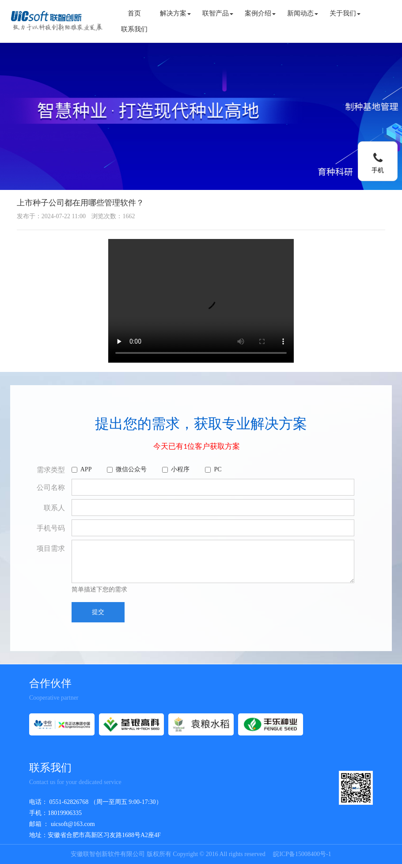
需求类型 (51, 470)
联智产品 (217, 13)
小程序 (176, 469)
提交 (98, 612)
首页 (134, 13)
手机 (378, 170)
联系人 (54, 508)
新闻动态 (302, 13)
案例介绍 (260, 13)
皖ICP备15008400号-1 (302, 854)
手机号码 (51, 528)
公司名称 (51, 487)
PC (213, 469)
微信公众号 (127, 469)
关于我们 (345, 13)
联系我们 (134, 29)
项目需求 (51, 548)
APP (82, 469)
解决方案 (175, 13)
